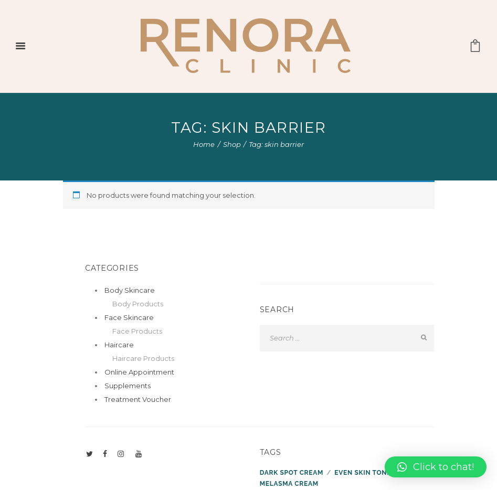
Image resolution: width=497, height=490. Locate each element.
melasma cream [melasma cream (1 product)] (289, 483)
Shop (232, 144)
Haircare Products (143, 358)
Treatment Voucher (137, 399)
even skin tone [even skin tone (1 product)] (362, 472)
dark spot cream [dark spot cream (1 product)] (291, 472)
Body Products (137, 304)
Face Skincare (129, 317)
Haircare (119, 344)
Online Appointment (139, 372)
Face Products (137, 331)
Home (204, 144)
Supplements (127, 385)
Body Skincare (129, 290)
